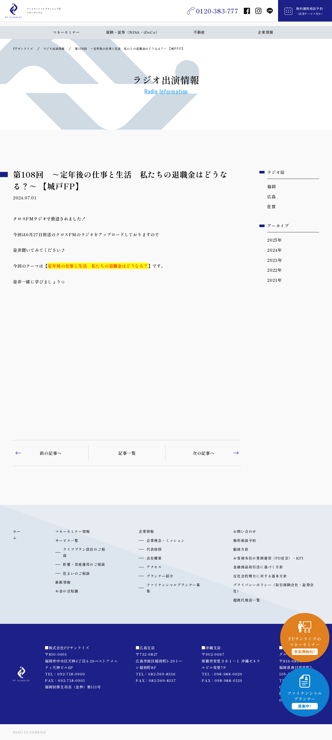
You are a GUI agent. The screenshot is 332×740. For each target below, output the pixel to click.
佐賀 (271, 206)
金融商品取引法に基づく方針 (258, 566)
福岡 (271, 186)
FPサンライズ (23, 48)
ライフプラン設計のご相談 (84, 552)
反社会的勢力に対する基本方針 (260, 575)
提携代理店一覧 (246, 600)
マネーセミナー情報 (72, 531)
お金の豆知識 (66, 591)
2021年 (274, 280)
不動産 (199, 32)
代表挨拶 (154, 549)
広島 (271, 196)
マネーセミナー (66, 32)
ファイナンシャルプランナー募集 (173, 588)
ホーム (17, 534)
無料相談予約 (244, 540)
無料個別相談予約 (310, 13)
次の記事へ (204, 453)
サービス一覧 (66, 540)
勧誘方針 (240, 549)
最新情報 (63, 582)
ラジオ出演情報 (54, 48)
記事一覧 (127, 453)
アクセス (154, 566)
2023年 (274, 260)
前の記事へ (50, 453)
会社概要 (154, 558)
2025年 (274, 240)
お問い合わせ (244, 531)
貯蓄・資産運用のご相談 (84, 564)
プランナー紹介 (160, 575)
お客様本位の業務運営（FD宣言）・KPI (268, 558)
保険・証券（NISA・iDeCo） (133, 32)
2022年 (274, 270)
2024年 (274, 250)
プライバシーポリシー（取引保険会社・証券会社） (273, 588)
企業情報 (265, 32)
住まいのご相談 (76, 573)
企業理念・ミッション (166, 540)
